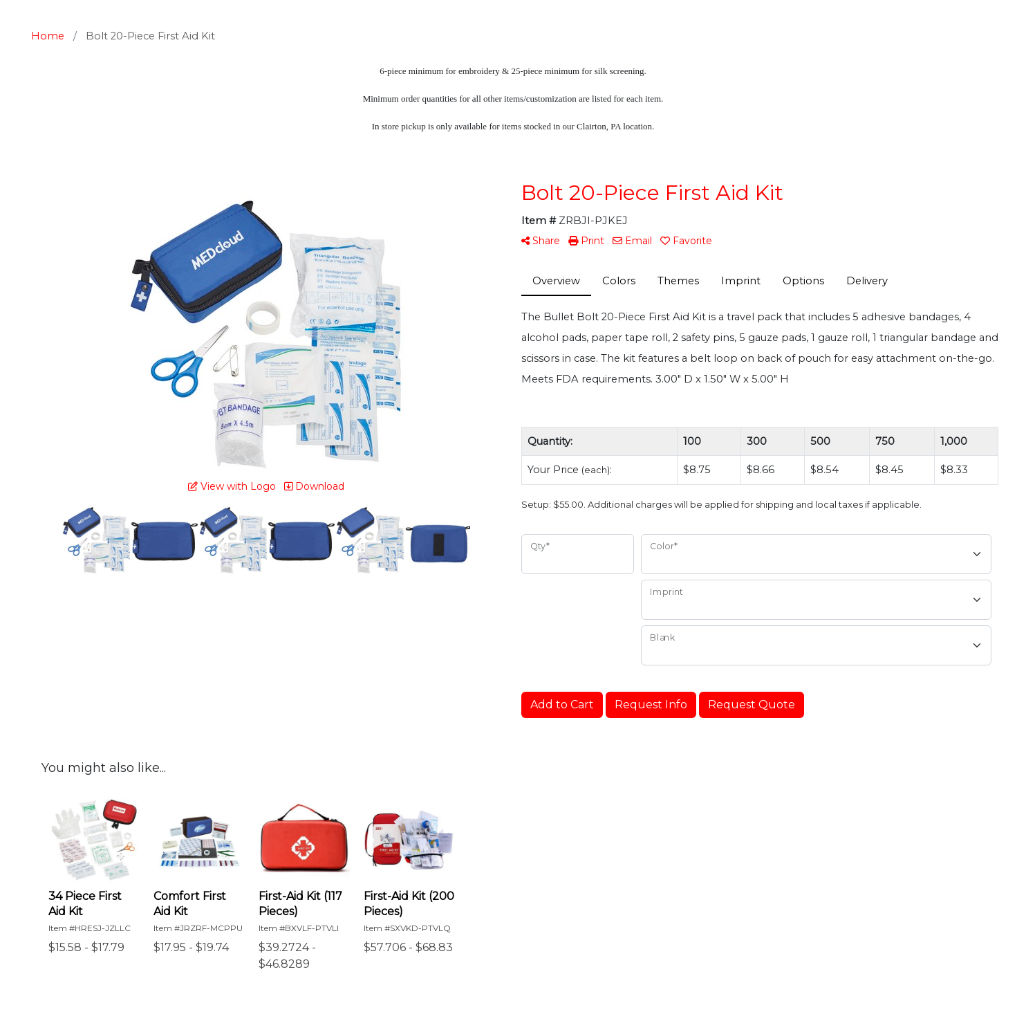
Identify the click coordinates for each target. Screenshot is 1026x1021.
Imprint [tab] (741, 281)
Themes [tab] (678, 281)
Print (586, 240)
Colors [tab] (618, 281)
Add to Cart (562, 704)
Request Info (651, 704)
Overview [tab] (556, 281)
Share (540, 240)
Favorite (686, 240)
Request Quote (751, 704)
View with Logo (232, 486)
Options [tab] (803, 281)
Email (632, 240)
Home (47, 36)
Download (314, 486)
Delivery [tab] (867, 281)
